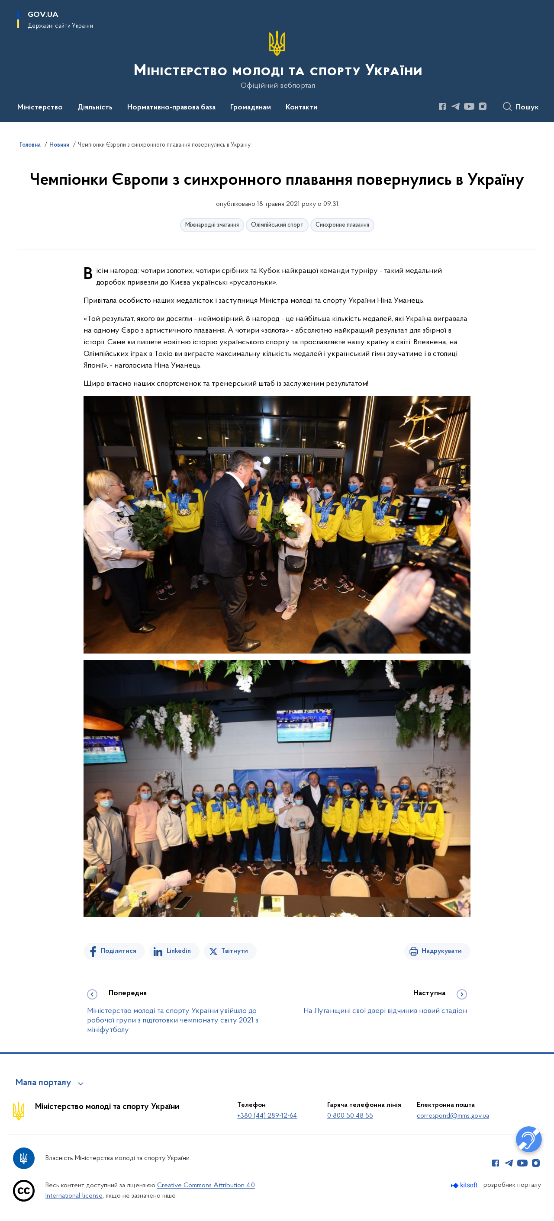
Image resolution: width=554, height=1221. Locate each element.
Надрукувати (442, 951)
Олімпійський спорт (277, 225)
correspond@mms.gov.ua (453, 1115)
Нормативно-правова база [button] (171, 108)
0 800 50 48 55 (350, 1115)
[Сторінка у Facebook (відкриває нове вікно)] (442, 106)
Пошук (527, 108)
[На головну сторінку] (277, 60)
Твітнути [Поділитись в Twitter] (234, 951)
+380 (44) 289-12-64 (267, 1115)
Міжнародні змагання (212, 225)
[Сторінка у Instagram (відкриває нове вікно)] (482, 106)
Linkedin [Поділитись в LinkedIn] (179, 951)
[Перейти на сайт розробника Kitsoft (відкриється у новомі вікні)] (465, 1185)
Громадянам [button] (250, 108)
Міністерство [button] (40, 108)
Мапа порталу (43, 1083)
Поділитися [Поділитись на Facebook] (118, 951)
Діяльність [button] (95, 108)
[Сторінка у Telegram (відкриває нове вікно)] (456, 106)
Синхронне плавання (342, 225)
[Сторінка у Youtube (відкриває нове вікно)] (469, 106)
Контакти (301, 108)
